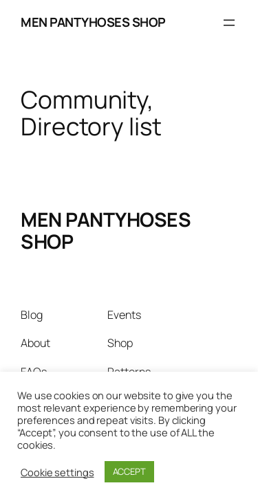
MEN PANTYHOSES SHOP (93, 22)
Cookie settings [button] (57, 472)
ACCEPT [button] (129, 471)
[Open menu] (229, 22)
